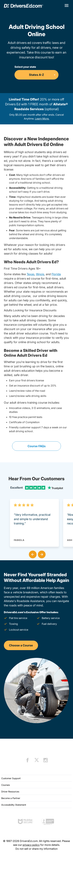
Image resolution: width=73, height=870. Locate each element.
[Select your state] (36, 75)
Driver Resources (10, 791)
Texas (30, 274)
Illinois (40, 274)
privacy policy (31, 844)
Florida (56, 274)
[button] (32, 554)
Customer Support (11, 778)
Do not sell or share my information (36, 848)
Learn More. (42, 118)
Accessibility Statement (13, 804)
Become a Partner (10, 798)
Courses (5, 785)
